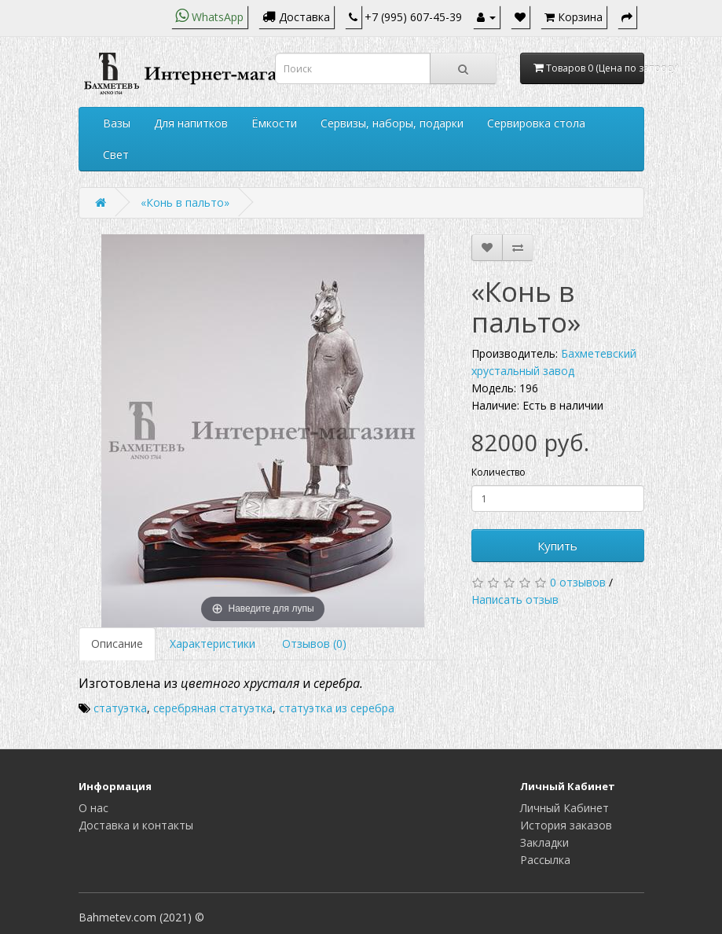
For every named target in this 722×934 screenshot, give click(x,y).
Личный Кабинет (564, 807)
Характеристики (212, 643)
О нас (93, 807)
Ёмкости (274, 123)
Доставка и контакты (136, 825)
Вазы (116, 123)
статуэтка (120, 707)
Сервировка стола (536, 123)
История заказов (566, 825)
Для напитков (191, 123)
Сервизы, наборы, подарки (392, 123)
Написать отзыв (515, 599)
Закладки (544, 842)
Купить (557, 545)
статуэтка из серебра (336, 707)
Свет (116, 154)
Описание (117, 643)
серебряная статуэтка (213, 707)
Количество (498, 472)
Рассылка (545, 859)
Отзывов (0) (314, 643)
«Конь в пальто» (185, 202)
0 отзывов (578, 582)
